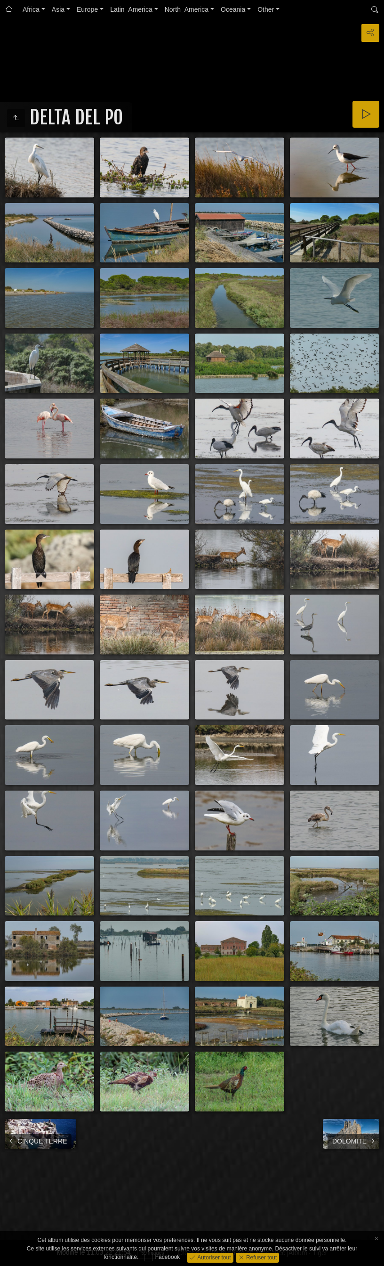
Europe (87, 9)
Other (265, 9)
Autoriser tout (213, 1257)
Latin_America (131, 9)
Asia (58, 9)
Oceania (233, 9)
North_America (186, 9)
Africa (31, 9)
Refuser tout (261, 1257)
